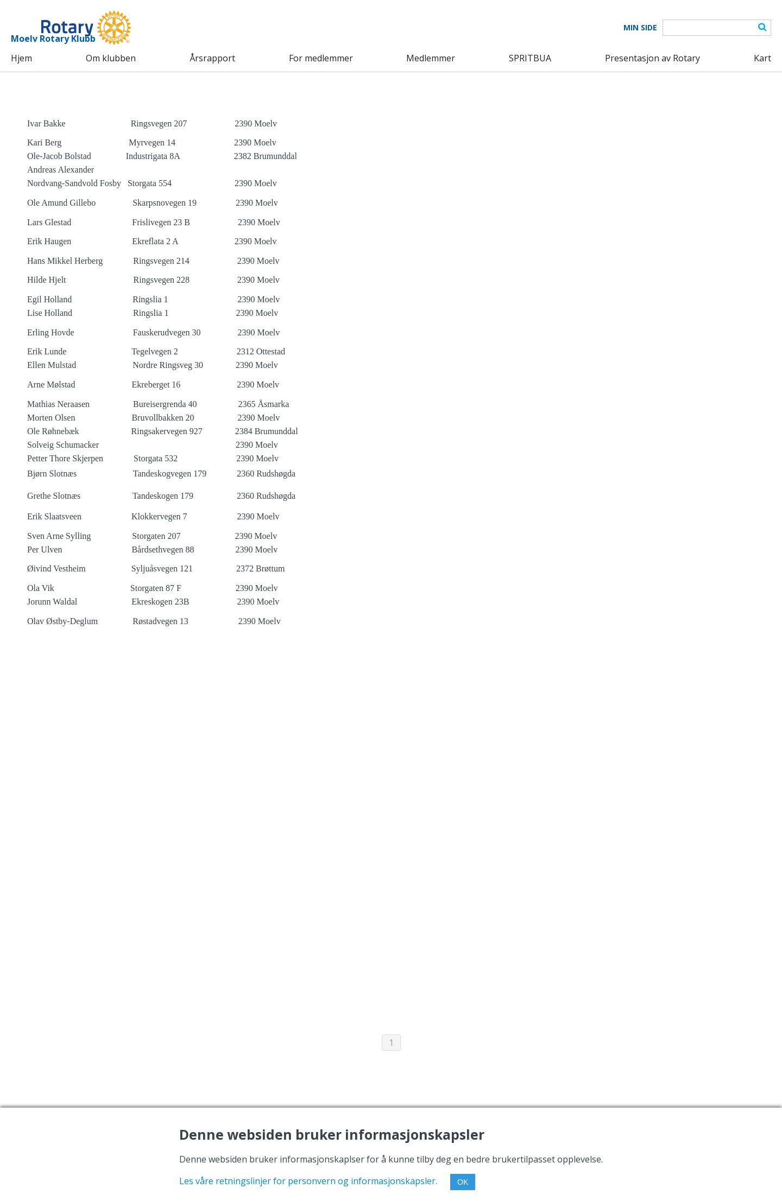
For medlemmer (321, 58)
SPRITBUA (530, 58)
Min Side (640, 27)
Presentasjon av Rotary (652, 58)
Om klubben (111, 58)
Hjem (21, 58)
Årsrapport (212, 58)
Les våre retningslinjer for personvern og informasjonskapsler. (308, 1181)
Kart (762, 58)
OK (462, 1182)
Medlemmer (430, 58)
